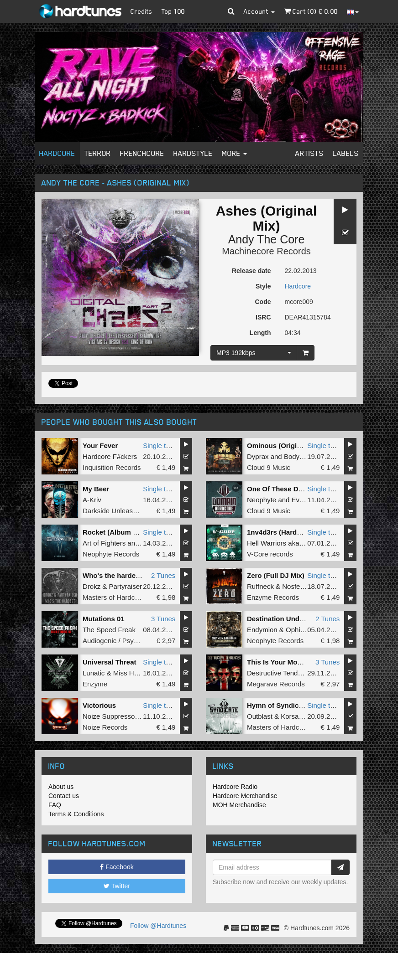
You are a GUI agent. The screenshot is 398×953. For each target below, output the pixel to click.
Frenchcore (142, 153)
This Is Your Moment (280, 662)
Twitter (117, 886)
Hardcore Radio (235, 786)
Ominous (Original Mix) (284, 445)
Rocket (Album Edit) (115, 532)
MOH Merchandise (239, 805)
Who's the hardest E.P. (119, 575)
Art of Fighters (104, 543)
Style (263, 286)
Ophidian (299, 630)
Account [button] (259, 11)
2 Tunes (163, 575)
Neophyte (261, 500)
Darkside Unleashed (113, 511)
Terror (97, 153)
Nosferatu (297, 586)
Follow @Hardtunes (158, 925)
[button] (231, 11)
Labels (346, 153)
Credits (141, 11)
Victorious (99, 705)
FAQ (54, 805)
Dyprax (258, 456)
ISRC (263, 317)
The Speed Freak (109, 630)
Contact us (63, 795)
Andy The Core (266, 239)
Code (263, 301)
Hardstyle (193, 153)
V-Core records (270, 554)
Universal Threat (109, 662)
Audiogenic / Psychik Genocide (130, 640)
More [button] (234, 153)
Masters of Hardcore (114, 597)
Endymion (262, 630)
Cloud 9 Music (268, 467)
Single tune (160, 445)
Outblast (259, 716)
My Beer (96, 489)
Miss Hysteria (133, 673)
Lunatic (94, 673)
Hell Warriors (266, 543)
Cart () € (311, 11)
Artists (309, 153)
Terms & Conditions (76, 814)
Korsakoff (295, 716)
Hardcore (57, 153)
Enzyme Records (273, 597)
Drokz (91, 586)
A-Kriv (92, 500)
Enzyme (95, 684)
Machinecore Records (266, 251)
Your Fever (100, 445)
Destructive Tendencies (282, 673)
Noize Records (105, 727)
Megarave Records (276, 684)
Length (260, 332)
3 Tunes (163, 619)
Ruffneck (260, 586)
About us (60, 786)
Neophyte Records (111, 554)
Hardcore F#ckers (110, 456)
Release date (251, 270)
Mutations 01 (104, 619)
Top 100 (173, 11)
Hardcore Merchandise (245, 795)
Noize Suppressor (110, 716)
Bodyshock (300, 456)
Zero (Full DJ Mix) (275, 575)
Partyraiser (125, 586)
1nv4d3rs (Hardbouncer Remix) (298, 532)
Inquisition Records (112, 467)
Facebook (116, 867)
